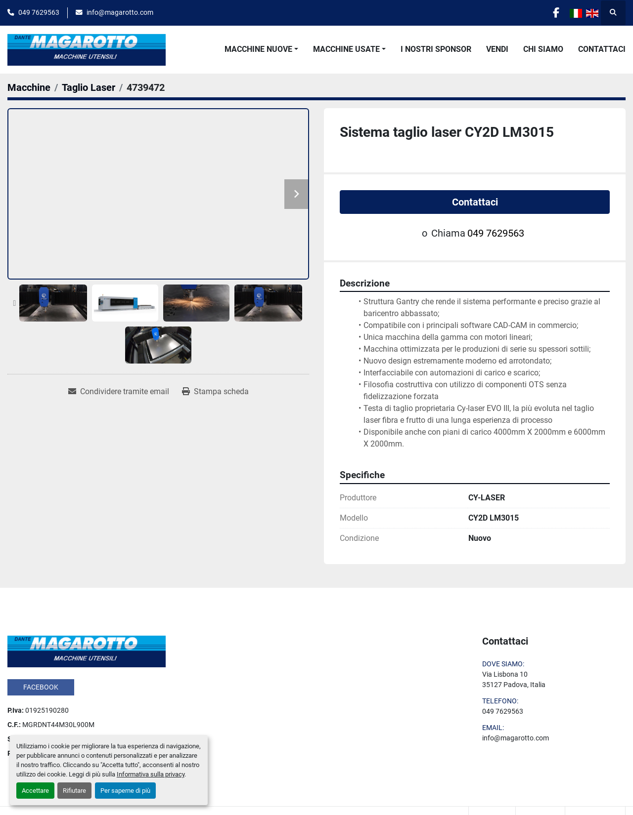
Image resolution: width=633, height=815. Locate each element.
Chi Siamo (543, 49)
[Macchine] (28, 87)
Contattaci (602, 49)
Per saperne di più (125, 790)
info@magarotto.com (120, 12)
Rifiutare (74, 790)
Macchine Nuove (258, 49)
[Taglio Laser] (88, 87)
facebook (40, 687)
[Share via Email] (119, 391)
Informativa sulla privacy (150, 774)
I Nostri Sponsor (436, 49)
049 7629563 (38, 12)
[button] (261, 49)
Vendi (497, 49)
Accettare (35, 790)
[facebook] (555, 12)
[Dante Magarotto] (86, 650)
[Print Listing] (215, 391)
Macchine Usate (346, 49)
